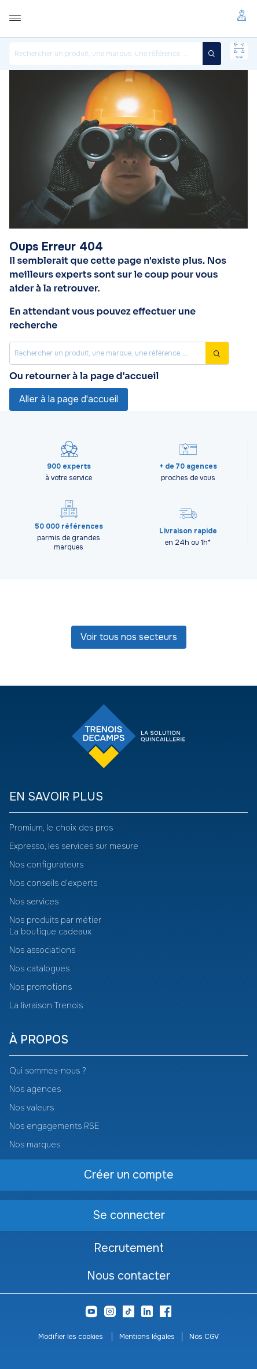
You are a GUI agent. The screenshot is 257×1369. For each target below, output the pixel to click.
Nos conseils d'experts (53, 883)
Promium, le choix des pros (61, 827)
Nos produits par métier (55, 920)
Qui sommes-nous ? (47, 1070)
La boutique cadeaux (50, 931)
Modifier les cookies (71, 1336)
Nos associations (42, 950)
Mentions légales (147, 1336)
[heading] (128, 797)
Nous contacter (128, 1276)
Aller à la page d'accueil (68, 399)
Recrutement (129, 1248)
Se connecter (129, 1215)
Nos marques (34, 1144)
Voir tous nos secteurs (128, 637)
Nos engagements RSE (54, 1126)
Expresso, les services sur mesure (73, 846)
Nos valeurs (31, 1107)
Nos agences (35, 1089)
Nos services (33, 901)
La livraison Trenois (46, 1005)
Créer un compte (129, 1175)
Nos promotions (40, 987)
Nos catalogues (39, 968)
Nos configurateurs (46, 864)
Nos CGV (204, 1336)
